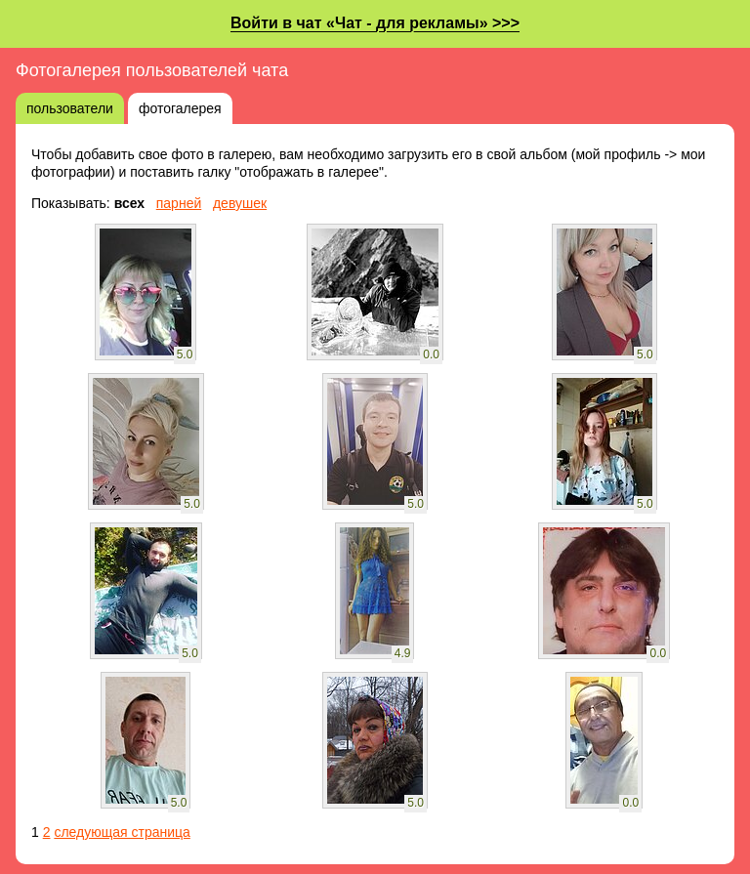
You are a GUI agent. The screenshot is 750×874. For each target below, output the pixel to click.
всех (129, 203)
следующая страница (121, 832)
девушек (240, 203)
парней (179, 203)
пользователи (69, 108)
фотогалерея (180, 108)
